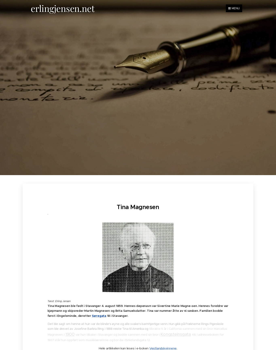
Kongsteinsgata (175, 334)
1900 (70, 334)
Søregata (99, 316)
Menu (234, 8)
